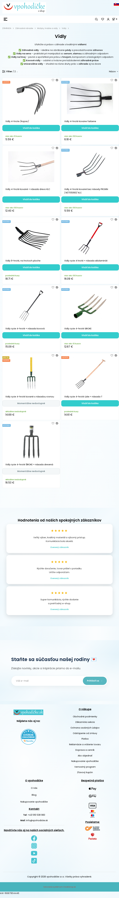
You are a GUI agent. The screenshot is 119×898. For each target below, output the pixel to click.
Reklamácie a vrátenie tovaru (85, 747)
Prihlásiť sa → (94, 683)
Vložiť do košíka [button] (31, 128)
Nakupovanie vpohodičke (85, 764)
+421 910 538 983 (36, 817)
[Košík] (115, 19)
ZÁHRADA (6, 28)
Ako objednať (85, 758)
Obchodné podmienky (85, 719)
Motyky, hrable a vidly (47, 28)
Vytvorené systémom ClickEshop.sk (59, 890)
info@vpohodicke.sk (37, 823)
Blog (34, 797)
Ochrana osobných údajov (85, 730)
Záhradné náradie (24, 28)
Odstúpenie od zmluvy (85, 736)
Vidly (64, 28)
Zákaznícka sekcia (85, 725)
